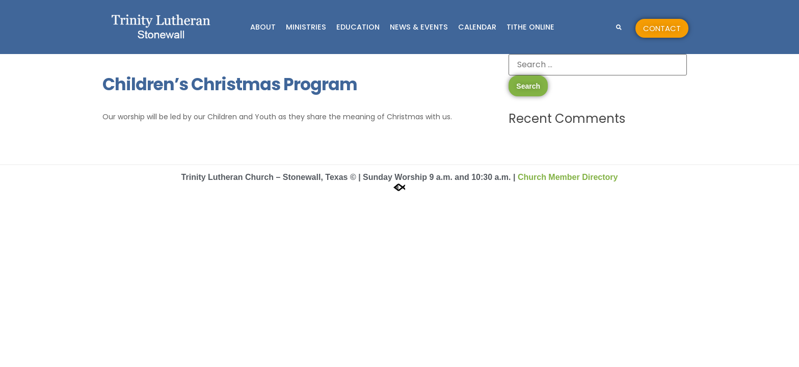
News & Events (419, 27)
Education (358, 27)
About (263, 27)
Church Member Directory (568, 177)
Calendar (477, 27)
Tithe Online (530, 27)
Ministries (306, 27)
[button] (618, 27)
